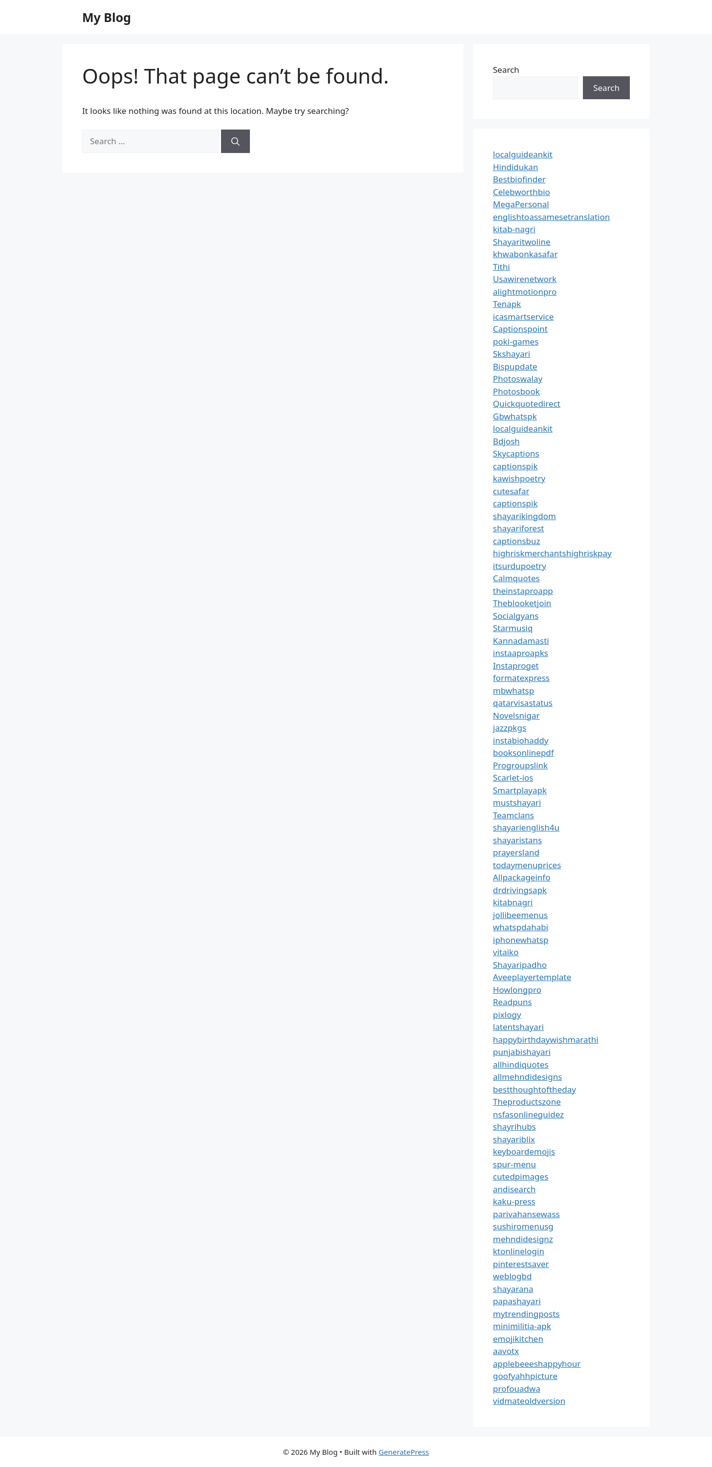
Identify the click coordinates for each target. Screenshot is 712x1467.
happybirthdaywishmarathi (546, 1039)
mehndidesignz (523, 1239)
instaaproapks (520, 652)
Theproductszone (527, 1101)
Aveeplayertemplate (532, 977)
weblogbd (512, 1276)
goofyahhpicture (525, 1375)
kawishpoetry (519, 478)
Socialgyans (515, 615)
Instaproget (516, 665)
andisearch (514, 1189)
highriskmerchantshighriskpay (552, 553)
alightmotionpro (524, 291)
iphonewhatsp (521, 939)
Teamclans (513, 815)
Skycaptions (516, 453)
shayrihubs (514, 1126)
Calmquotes (516, 578)
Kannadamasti (521, 640)
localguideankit (523, 154)
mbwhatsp (513, 690)
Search (506, 69)
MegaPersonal (521, 204)
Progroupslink (520, 765)
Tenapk (507, 303)
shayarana (513, 1288)
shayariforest (518, 528)
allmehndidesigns (527, 1076)
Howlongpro (517, 989)
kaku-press (514, 1201)
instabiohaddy (520, 740)
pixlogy (507, 1014)
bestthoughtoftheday (534, 1089)
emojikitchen (518, 1338)
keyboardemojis (524, 1151)
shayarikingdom (524, 516)
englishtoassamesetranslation (551, 216)
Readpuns (512, 1001)
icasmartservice (523, 316)
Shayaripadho (520, 964)
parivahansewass (526, 1214)
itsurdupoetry (519, 565)
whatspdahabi (520, 927)
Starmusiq (513, 628)
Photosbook (516, 391)
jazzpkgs (509, 727)
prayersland (516, 852)
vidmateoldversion (529, 1400)
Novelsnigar (516, 715)
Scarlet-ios (513, 777)
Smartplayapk (520, 790)
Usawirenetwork (524, 279)
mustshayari (517, 802)
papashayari (517, 1301)
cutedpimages (520, 1176)
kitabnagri (513, 902)
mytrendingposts (526, 1313)
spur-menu (514, 1164)
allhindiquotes (521, 1064)
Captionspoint (520, 328)
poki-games (515, 341)
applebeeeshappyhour (536, 1363)
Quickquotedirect (526, 403)
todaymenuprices (527, 865)
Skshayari (511, 353)
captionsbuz (516, 541)
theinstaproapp (523, 590)
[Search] (235, 141)
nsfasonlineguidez (528, 1114)
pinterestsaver (521, 1264)
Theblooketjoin (522, 603)
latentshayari (518, 1026)
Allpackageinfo (521, 877)
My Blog (106, 17)
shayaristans (517, 840)
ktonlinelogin (518, 1251)
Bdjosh (506, 441)
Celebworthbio (521, 191)
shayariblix (514, 1139)
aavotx (506, 1351)
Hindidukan (515, 167)
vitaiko (505, 952)
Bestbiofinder (519, 179)
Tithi (501, 266)
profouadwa (516, 1388)
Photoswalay (517, 378)
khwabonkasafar (525, 254)
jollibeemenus (520, 914)
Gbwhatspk (515, 416)
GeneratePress (403, 1452)
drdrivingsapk (520, 890)
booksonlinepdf (523, 752)
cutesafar (511, 491)
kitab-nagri (514, 229)
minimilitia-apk (522, 1326)
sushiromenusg (523, 1226)
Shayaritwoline (522, 241)
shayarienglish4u (526, 827)
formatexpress (521, 677)
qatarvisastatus (523, 702)
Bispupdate (515, 366)
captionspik (515, 466)
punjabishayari (522, 1051)
